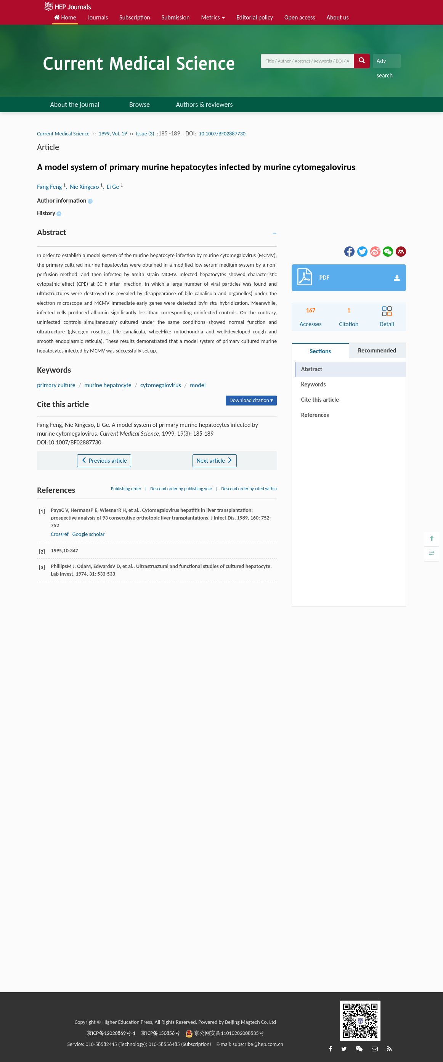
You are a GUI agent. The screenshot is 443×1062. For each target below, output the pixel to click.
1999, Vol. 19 (113, 133)
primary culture (56, 385)
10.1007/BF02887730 (222, 133)
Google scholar (88, 534)
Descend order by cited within (249, 488)
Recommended (377, 350)
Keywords (313, 384)
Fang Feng (50, 186)
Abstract (311, 369)
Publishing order (126, 488)
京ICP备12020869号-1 (111, 1033)
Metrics (213, 17)
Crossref (60, 534)
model (197, 385)
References (315, 414)
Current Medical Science (63, 133)
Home (65, 17)
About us (338, 17)
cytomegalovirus (160, 385)
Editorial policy (254, 17)
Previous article (104, 460)
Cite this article (320, 399)
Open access (299, 17)
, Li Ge (111, 186)
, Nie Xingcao (83, 186)
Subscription (134, 17)
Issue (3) (145, 133)
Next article (215, 460)
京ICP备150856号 (160, 1033)
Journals (98, 17)
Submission (176, 17)
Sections (320, 351)
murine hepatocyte (108, 385)
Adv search (385, 62)
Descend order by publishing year (181, 488)
